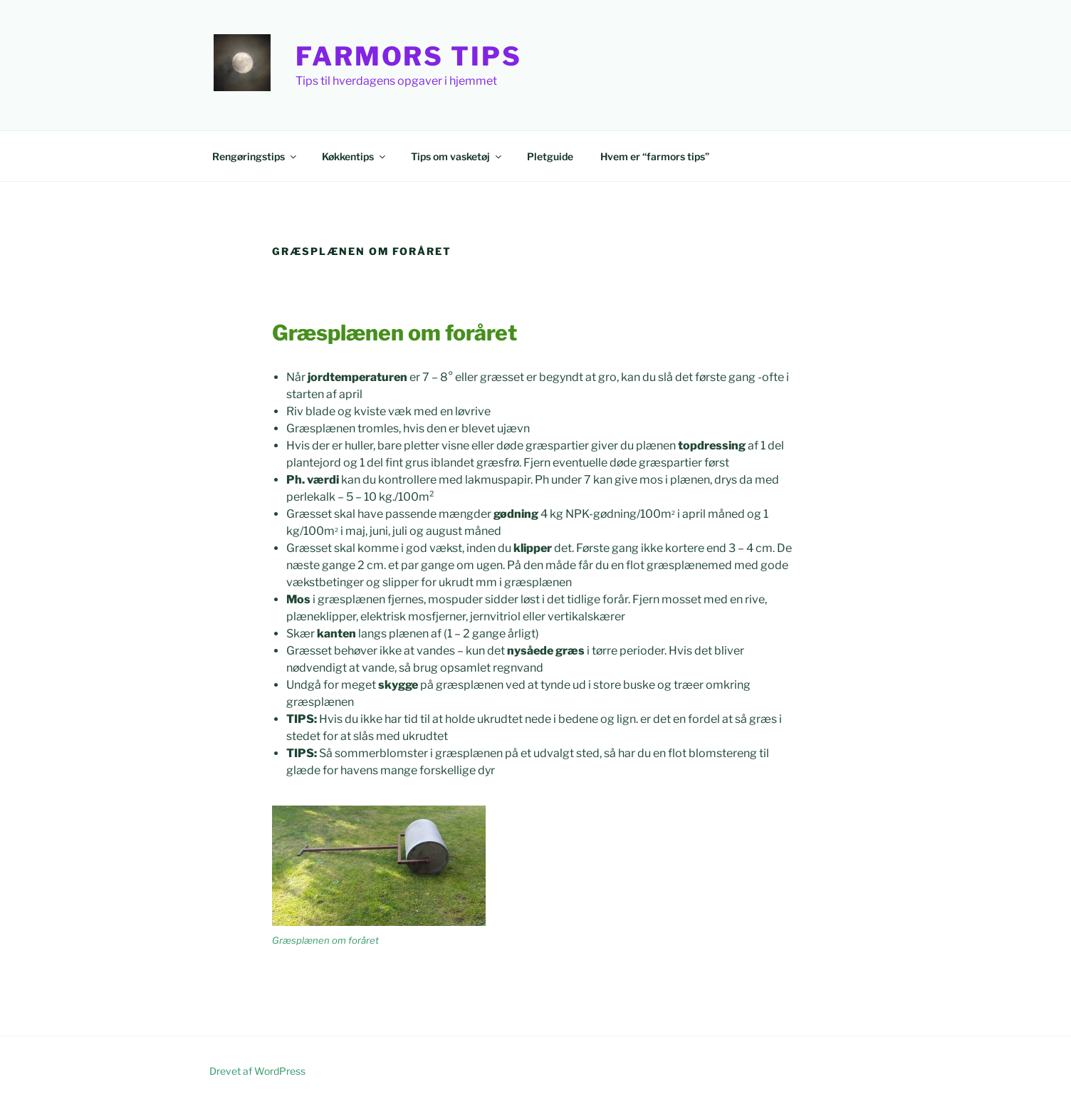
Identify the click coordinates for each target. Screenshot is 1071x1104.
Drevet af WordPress (257, 1071)
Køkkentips (354, 156)
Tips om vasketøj (457, 156)
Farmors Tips (409, 56)
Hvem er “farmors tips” (654, 156)
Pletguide (550, 156)
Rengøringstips (255, 156)
